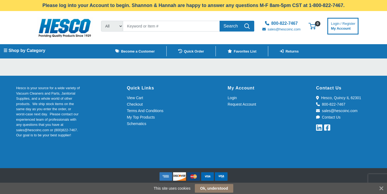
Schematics (136, 124)
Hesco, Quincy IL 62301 (338, 98)
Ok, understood (214, 188)
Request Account (242, 104)
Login (232, 98)
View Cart (135, 98)
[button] (312, 26)
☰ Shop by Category (24, 50)
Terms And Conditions (145, 111)
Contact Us (328, 117)
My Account (343, 25)
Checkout (135, 104)
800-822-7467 (330, 104)
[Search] (171, 26)
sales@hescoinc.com (336, 111)
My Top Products (141, 117)
